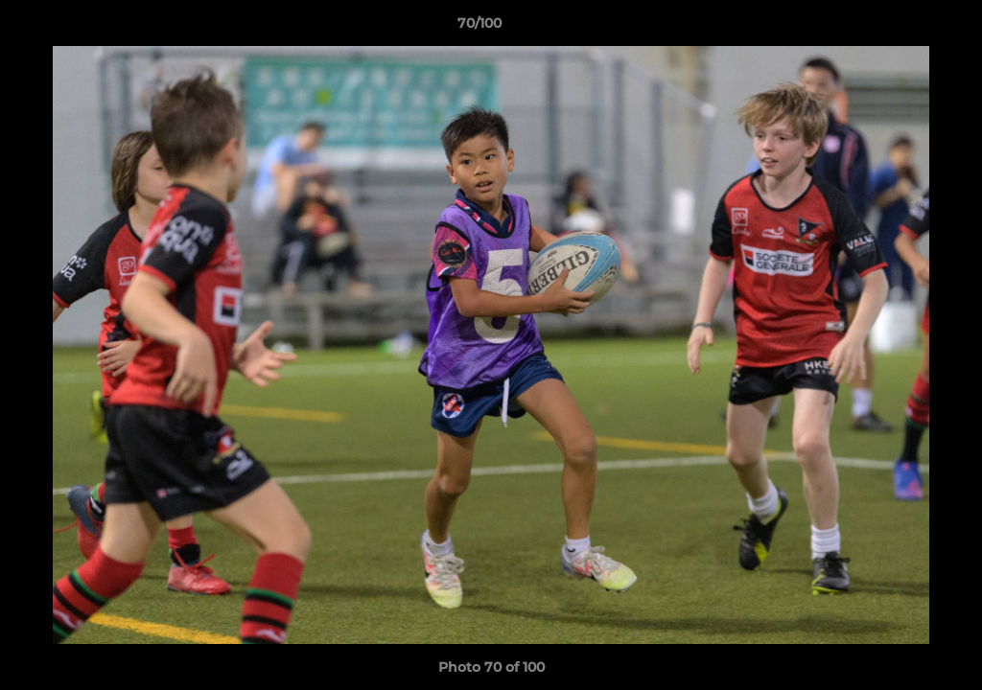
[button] (901, 27)
